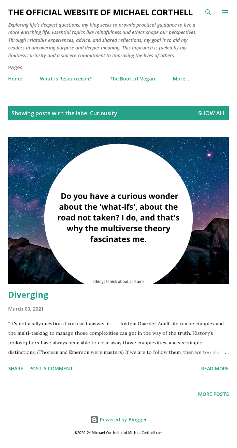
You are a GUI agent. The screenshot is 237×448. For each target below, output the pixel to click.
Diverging (28, 294)
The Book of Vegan (132, 78)
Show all (211, 113)
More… (181, 78)
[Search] (208, 12)
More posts (213, 394)
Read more (215, 368)
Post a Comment (51, 368)
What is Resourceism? (66, 78)
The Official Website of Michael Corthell (100, 12)
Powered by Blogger (118, 419)
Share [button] (15, 368)
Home (15, 78)
